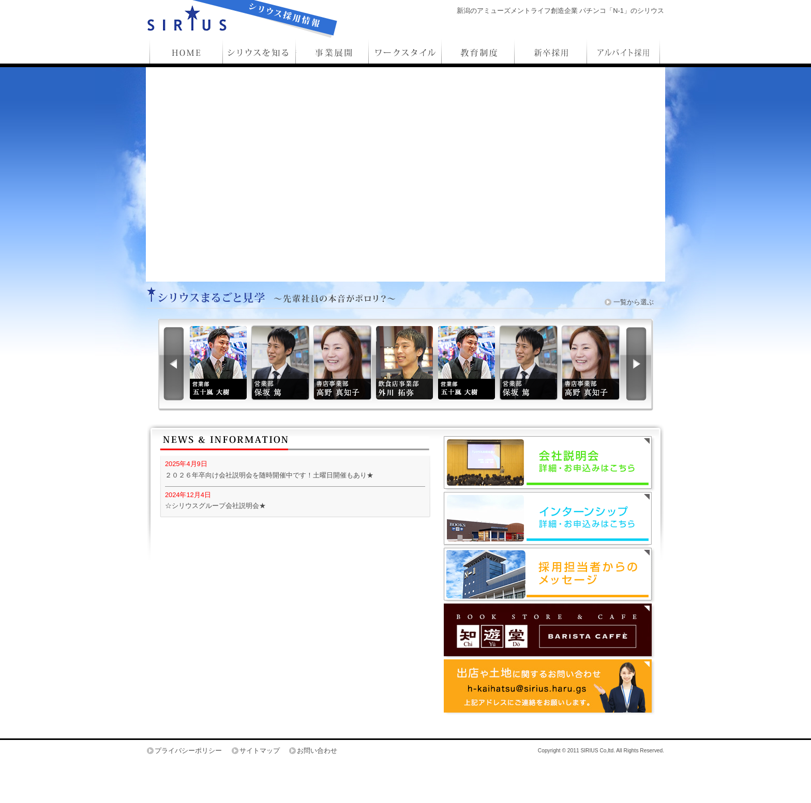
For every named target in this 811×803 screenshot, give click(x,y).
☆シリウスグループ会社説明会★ (215, 505)
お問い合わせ (317, 750)
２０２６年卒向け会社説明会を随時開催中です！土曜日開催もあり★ (269, 475)
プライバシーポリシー (188, 750)
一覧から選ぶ (633, 302)
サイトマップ (259, 750)
